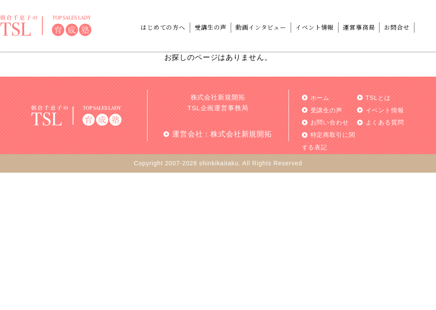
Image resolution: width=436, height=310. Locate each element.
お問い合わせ (330, 122)
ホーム (320, 97)
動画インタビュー (260, 27)
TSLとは (378, 97)
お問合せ (396, 27)
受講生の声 (210, 27)
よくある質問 (385, 122)
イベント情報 (314, 27)
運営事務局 (359, 27)
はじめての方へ (163, 27)
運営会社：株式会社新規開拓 (222, 134)
